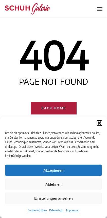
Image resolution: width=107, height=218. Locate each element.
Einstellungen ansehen (53, 198)
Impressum (72, 210)
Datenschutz (56, 210)
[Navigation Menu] (99, 8)
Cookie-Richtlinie (37, 210)
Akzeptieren (53, 170)
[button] (99, 123)
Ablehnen (53, 184)
